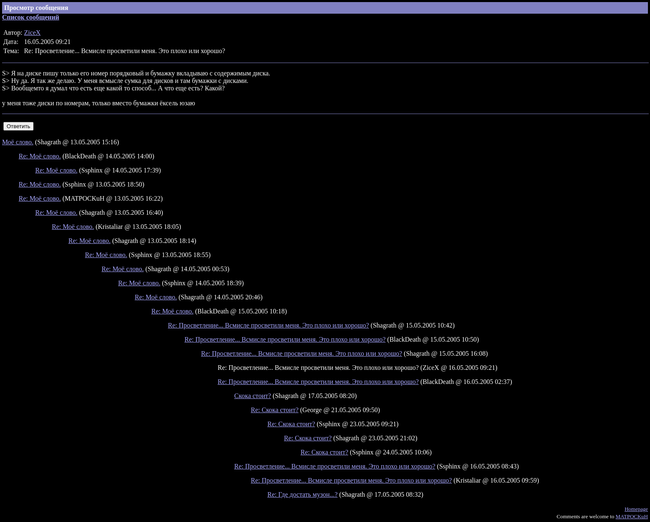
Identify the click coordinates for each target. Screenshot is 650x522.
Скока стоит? (252, 395)
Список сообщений (30, 17)
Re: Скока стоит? (274, 409)
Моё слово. (17, 142)
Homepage (636, 509)
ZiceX (32, 32)
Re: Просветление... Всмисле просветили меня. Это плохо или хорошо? (268, 325)
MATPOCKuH (632, 516)
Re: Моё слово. (40, 156)
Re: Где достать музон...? (302, 494)
